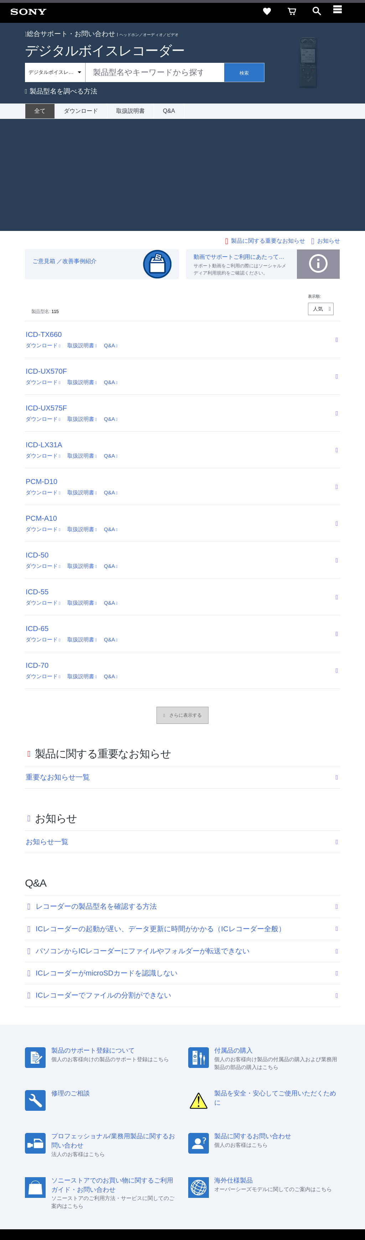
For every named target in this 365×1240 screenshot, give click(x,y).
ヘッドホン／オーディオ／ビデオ (149, 34)
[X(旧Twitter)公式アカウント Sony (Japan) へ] (280, 1172)
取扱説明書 (130, 111)
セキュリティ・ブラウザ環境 (170, 1141)
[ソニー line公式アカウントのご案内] (265, 1172)
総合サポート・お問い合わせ (70, 33)
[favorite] (267, 11)
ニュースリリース (229, 1154)
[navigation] (341, 11)
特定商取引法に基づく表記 (236, 1141)
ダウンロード (81, 111)
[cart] (291, 11)
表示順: (314, 184)
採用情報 (155, 1154)
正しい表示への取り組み (150, 1211)
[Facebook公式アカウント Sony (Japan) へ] (311, 1172)
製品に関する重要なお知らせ (268, 129)
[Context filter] (55, 72)
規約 (314, 1141)
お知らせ (328, 129)
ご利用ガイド (287, 1141)
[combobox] (124, 72)
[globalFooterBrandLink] (292, 1215)
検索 (244, 73)
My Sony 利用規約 (300, 1154)
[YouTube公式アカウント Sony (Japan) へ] (296, 1172)
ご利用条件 (58, 1211)
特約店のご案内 (187, 1154)
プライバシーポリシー (97, 1211)
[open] (316, 11)
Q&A (169, 111)
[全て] (40, 111)
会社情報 (129, 1154)
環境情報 (264, 1154)
